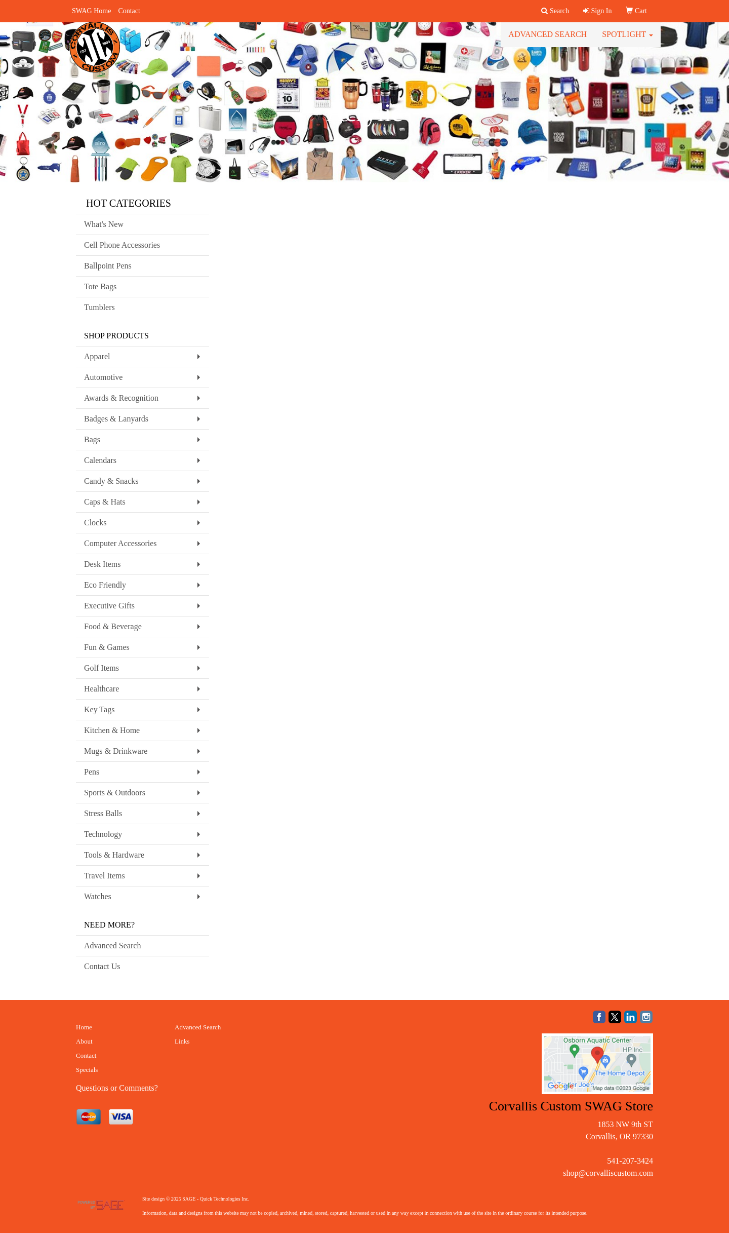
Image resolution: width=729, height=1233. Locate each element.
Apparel (97, 356)
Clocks (95, 522)
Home (84, 1027)
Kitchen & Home (112, 730)
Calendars (100, 460)
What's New (104, 224)
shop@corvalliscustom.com (608, 1173)
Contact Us (102, 966)
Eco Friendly (105, 585)
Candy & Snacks (111, 481)
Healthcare (101, 688)
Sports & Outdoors (114, 792)
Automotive (103, 377)
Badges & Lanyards (116, 418)
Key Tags (99, 709)
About (84, 1041)
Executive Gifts (109, 605)
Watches (97, 896)
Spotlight (627, 40)
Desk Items (102, 564)
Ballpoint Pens (108, 265)
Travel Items (104, 875)
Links (182, 1041)
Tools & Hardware (114, 855)
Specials (87, 1069)
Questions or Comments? (117, 1088)
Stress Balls (103, 813)
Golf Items (101, 668)
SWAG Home (91, 11)
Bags (92, 439)
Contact (129, 11)
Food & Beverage (113, 626)
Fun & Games (107, 647)
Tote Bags (100, 286)
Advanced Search (547, 40)
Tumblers (99, 307)
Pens (91, 771)
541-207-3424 (630, 1161)
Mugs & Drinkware (115, 751)
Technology (103, 834)
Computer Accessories (120, 543)
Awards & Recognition (121, 398)
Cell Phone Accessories (122, 245)
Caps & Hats (105, 501)
